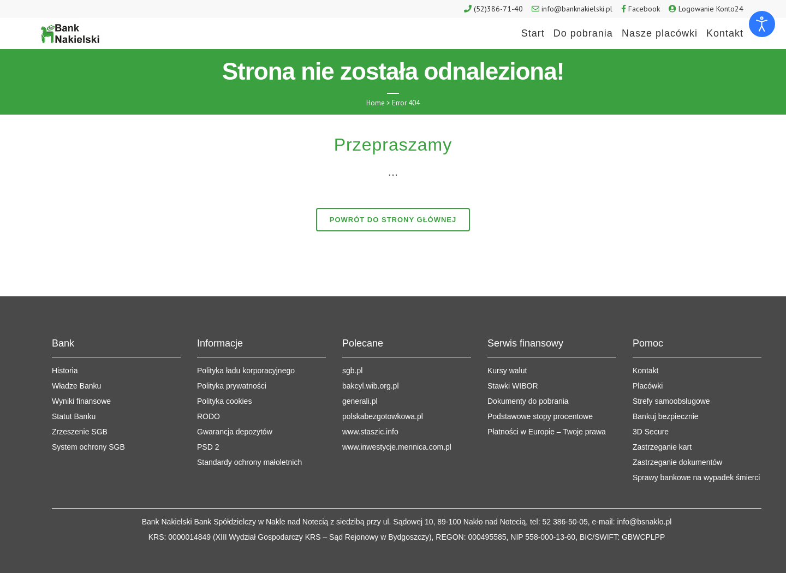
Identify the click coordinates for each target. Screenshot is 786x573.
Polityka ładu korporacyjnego (246, 370)
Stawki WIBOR (512, 385)
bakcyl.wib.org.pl (370, 385)
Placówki (648, 385)
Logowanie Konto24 (710, 9)
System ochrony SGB (88, 447)
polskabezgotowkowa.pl (382, 416)
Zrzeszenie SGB (80, 431)
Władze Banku (76, 385)
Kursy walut (507, 370)
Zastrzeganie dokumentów (677, 462)
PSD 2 (208, 447)
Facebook (644, 9)
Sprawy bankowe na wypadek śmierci (696, 477)
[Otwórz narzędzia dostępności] (762, 24)
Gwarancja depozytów (234, 431)
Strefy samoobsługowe (671, 401)
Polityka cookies (224, 401)
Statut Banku (74, 416)
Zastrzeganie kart (662, 447)
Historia (65, 370)
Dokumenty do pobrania (528, 401)
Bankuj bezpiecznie (666, 416)
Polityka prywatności (231, 385)
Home (375, 103)
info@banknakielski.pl (576, 9)
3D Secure (651, 431)
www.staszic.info (370, 431)
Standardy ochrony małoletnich (249, 462)
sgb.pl (352, 370)
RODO (208, 416)
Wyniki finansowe (81, 401)
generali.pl (360, 401)
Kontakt (645, 370)
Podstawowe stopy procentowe (540, 416)
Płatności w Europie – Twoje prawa (546, 431)
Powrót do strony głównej (393, 220)
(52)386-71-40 (498, 9)
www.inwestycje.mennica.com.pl (396, 447)
